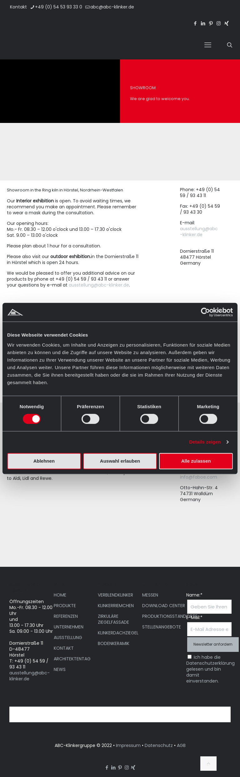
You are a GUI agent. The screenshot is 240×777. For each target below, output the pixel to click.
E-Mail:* (194, 618)
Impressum (128, 745)
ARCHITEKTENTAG (72, 659)
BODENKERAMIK (113, 643)
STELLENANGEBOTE (161, 627)
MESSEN (150, 595)
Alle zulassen (196, 461)
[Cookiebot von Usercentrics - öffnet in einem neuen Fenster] (205, 312)
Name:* (194, 595)
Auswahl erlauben (120, 461)
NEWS (60, 669)
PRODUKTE (65, 605)
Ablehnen (44, 461)
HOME (60, 595)
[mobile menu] (207, 45)
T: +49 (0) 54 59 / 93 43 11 (28, 664)
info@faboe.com (198, 477)
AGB (181, 745)
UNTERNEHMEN (68, 627)
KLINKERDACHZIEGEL (118, 633)
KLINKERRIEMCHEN (116, 605)
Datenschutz (159, 745)
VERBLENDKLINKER (115, 595)
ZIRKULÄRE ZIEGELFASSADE (113, 619)
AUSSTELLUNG (68, 637)
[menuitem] (201, 12)
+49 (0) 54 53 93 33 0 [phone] (58, 7)
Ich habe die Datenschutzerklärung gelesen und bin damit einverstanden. (210, 669)
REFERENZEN (66, 616)
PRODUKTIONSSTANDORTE (170, 616)
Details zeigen (205, 441)
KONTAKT (64, 648)
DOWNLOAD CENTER (163, 605)
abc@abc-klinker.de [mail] (112, 7)
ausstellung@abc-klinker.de (99, 285)
